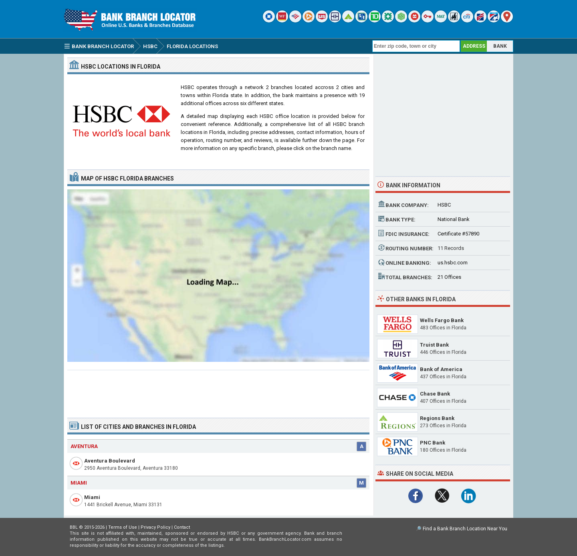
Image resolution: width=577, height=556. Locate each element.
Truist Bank (434, 345)
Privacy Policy (155, 527)
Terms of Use (122, 527)
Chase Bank (435, 394)
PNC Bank (432, 443)
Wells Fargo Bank (442, 320)
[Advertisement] (218, 391)
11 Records (451, 248)
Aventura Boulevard (109, 461)
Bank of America (441, 369)
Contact (182, 527)
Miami (92, 497)
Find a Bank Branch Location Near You (465, 529)
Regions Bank (437, 418)
